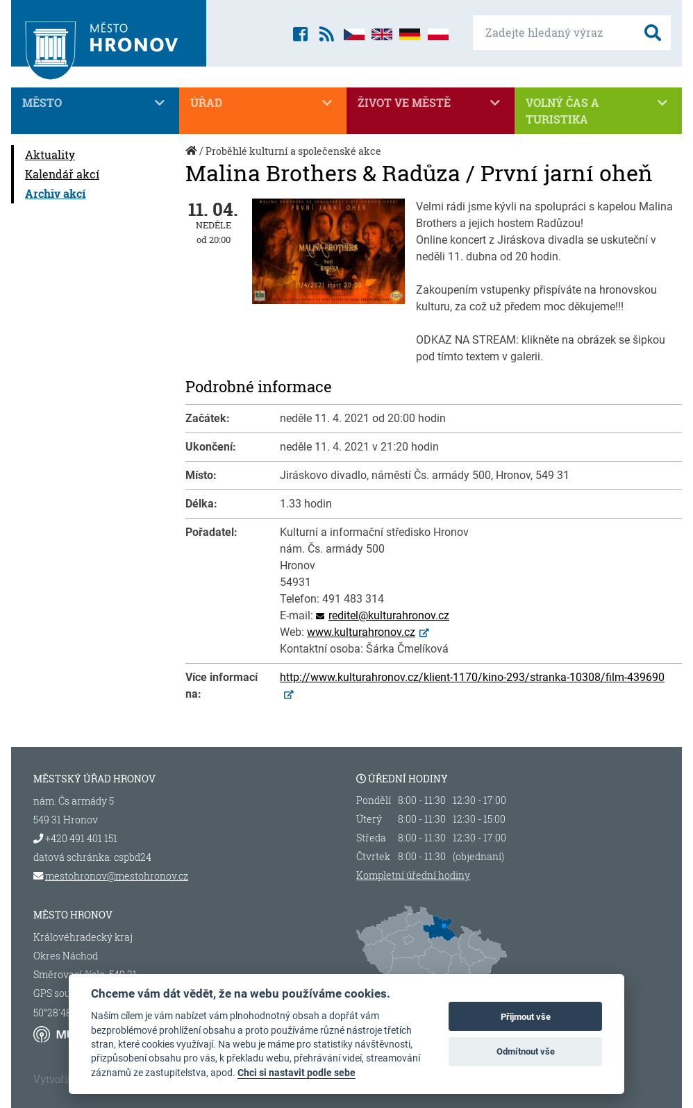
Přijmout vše (526, 1017)
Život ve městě (430, 102)
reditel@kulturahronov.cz (388, 615)
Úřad (263, 102)
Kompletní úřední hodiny (413, 875)
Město (95, 102)
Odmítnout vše (525, 1051)
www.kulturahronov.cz (361, 632)
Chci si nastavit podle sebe (296, 1072)
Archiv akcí (55, 193)
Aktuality (50, 154)
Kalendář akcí (62, 174)
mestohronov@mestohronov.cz (116, 875)
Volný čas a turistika (598, 110)
